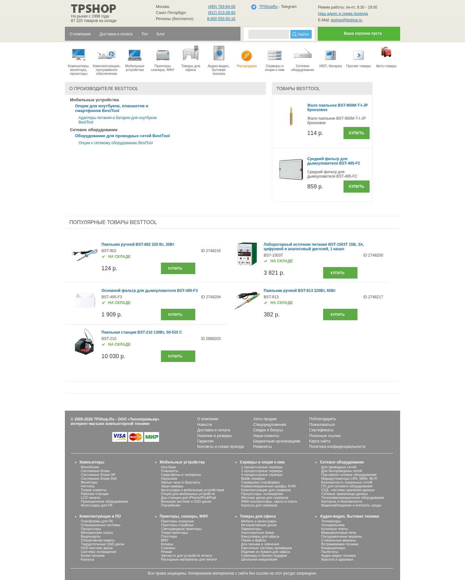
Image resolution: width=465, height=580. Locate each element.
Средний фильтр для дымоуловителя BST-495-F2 (333, 161)
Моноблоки (90, 467)
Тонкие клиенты (94, 490)
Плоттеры (169, 536)
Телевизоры (331, 521)
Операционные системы (100, 525)
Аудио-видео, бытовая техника (349, 516)
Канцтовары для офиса (260, 536)
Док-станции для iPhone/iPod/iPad (188, 497)
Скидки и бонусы (268, 430)
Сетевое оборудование (302, 58)
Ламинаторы (251, 529)
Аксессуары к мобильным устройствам (192, 490)
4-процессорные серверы (261, 475)
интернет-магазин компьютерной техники (110, 423)
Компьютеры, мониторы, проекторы (79, 59)
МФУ (165, 540)
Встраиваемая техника (339, 544)
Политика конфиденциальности (337, 446)
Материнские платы (97, 532)
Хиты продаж (264, 419)
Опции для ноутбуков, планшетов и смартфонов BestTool (111, 108)
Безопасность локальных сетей (346, 482)
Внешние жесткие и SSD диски (186, 501)
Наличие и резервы (214, 436)
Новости (204, 424)
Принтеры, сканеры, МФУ (184, 516)
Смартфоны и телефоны (181, 475)
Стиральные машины (338, 540)
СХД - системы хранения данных (348, 490)
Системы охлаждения (98, 552)
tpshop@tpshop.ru (346, 20)
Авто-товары (386, 56)
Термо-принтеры (174, 532)
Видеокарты (91, 536)
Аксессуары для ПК (97, 505)
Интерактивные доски (258, 525)
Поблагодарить (322, 419)
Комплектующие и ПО (100, 516)
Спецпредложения (269, 424)
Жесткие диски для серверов (264, 497)
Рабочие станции (95, 494)
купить (175, 268)
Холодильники (332, 525)
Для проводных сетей (338, 467)
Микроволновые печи (338, 532)
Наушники (169, 478)
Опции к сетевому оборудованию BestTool (116, 143)
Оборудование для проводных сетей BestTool (122, 135)
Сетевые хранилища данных (344, 494)
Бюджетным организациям (276, 441)
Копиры (167, 544)
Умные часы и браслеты (180, 482)
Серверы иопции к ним (274, 58)
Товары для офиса (191, 58)
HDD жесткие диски (97, 548)
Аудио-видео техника (338, 555)
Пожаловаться (322, 424)
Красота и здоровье (337, 559)
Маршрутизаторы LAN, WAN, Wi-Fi (349, 478)
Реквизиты (262, 446)
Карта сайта (319, 441)
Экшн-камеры (172, 486)
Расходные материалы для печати (189, 559)
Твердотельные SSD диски (102, 544)
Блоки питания (93, 555)
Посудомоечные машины (341, 536)
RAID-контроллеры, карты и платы (269, 501)
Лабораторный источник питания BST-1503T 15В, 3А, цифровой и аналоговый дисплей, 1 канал (314, 246)
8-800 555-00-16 (221, 19)
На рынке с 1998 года (90, 16)
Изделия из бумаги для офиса (265, 552)
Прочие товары (358, 56)
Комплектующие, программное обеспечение (107, 59)
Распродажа (246, 56)
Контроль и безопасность (341, 501)
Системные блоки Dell (99, 478)
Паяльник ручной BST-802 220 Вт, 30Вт (137, 244)
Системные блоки (95, 471)
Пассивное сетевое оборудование (349, 475)
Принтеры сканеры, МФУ (163, 58)
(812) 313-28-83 (221, 13)
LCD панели (91, 497)
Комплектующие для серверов (266, 490)
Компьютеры (92, 462)
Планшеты (169, 471)
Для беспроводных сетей (341, 471)
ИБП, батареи (330, 56)
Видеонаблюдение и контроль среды (351, 505)
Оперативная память (98, 540)
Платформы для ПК (97, 521)
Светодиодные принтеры (181, 529)
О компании (207, 419)
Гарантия (205, 441)
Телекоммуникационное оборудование (352, 497)
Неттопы (88, 486)
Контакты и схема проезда (220, 446)
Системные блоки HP (98, 475)
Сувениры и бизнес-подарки (264, 555)
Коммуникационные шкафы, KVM (268, 486)
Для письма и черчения (260, 544)
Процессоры (91, 529)
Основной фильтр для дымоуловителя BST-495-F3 (149, 290)
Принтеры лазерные (177, 521)
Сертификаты (321, 430)
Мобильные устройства (135, 58)
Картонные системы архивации (266, 548)
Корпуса (87, 559)
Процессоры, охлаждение (262, 494)
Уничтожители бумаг (257, 532)
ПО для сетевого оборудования (346, 486)
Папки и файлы (253, 540)
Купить (356, 133)
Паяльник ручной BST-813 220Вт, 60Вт (300, 290)
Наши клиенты (266, 436)
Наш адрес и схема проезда (343, 13)
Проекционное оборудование (104, 501)
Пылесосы (329, 552)
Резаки (166, 552)
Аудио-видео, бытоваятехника (218, 59)
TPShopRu (268, 6)
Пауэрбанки (170, 505)
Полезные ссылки (325, 436)
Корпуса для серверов (259, 505)
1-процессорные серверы (261, 467)
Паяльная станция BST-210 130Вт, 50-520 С (141, 332)
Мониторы (89, 482)
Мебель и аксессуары (258, 521)
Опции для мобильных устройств (188, 494)
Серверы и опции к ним (262, 462)
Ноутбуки (168, 467)
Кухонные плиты (334, 529)
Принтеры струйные (177, 525)
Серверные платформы (260, 482)
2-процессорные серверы (261, 471)
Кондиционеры (333, 548)
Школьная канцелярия (259, 559)
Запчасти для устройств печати (186, 555)
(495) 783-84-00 (221, 6)
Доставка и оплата (213, 430)
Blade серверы (253, 478)
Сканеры (168, 548)
